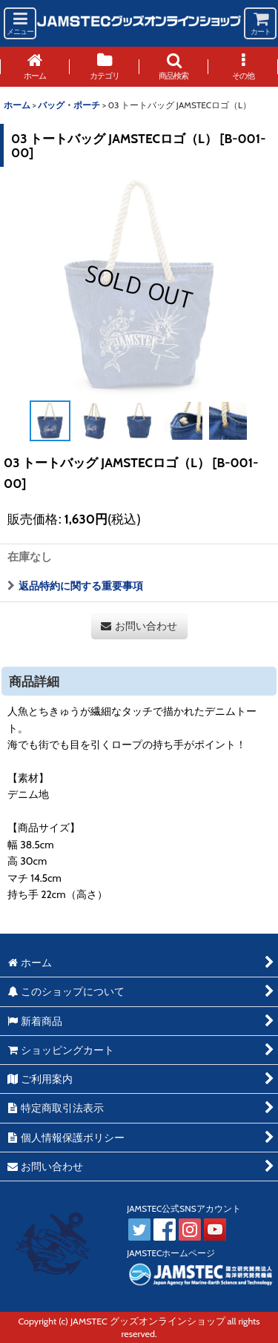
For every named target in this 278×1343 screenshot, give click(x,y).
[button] (20, 23)
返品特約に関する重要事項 (75, 586)
